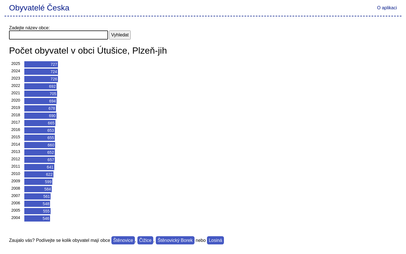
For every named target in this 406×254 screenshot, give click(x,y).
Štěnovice (123, 240)
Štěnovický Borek (175, 240)
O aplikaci (387, 7)
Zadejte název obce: (29, 27)
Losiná (215, 240)
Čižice (145, 240)
